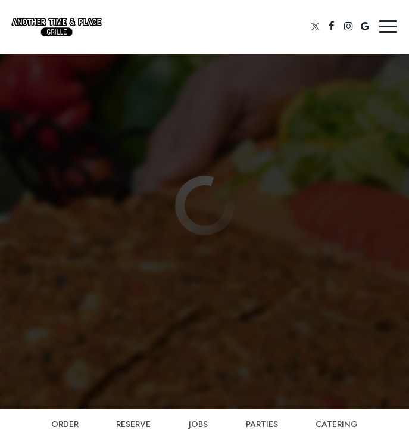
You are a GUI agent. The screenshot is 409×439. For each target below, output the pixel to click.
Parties (262, 424)
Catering (337, 424)
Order (65, 424)
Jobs (198, 424)
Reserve (133, 424)
